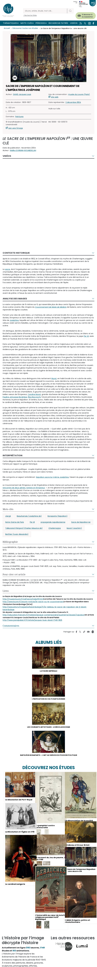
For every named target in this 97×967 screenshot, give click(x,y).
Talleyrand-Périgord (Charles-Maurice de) (24, 528)
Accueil (7, 28)
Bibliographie (10, 541)
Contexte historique (16, 252)
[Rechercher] (45, 10)
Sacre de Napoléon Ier (81, 522)
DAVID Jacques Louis (22, 94)
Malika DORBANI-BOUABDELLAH (23, 150)
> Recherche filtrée (30, 15)
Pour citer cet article (14, 574)
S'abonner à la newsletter (87, 15)
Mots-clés (26, 23)
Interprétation (12, 455)
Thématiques (10, 23)
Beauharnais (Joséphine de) (29, 516)
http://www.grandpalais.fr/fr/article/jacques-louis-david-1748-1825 (32, 620)
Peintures (19, 116)
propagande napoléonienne (53, 522)
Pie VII (32, 522)
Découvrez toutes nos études (26, 28)
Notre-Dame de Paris (14, 522)
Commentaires (11, 625)
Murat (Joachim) (74, 528)
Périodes (40, 23)
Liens (6, 590)
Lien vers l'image (15, 128)
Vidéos (73, 23)
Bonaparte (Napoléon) (57, 516)
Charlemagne (54, 528)
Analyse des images (15, 298)
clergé (8, 516)
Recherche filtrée (58, 23)
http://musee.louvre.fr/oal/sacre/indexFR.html (23, 599)
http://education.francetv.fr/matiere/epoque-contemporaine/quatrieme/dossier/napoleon (44, 615)
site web (54, 97)
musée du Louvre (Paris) (79, 94)
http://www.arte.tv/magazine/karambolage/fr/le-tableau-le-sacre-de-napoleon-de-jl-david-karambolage (45, 608)
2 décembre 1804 (73, 102)
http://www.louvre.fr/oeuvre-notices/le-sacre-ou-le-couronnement (33, 601)
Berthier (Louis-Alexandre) (16, 534)
